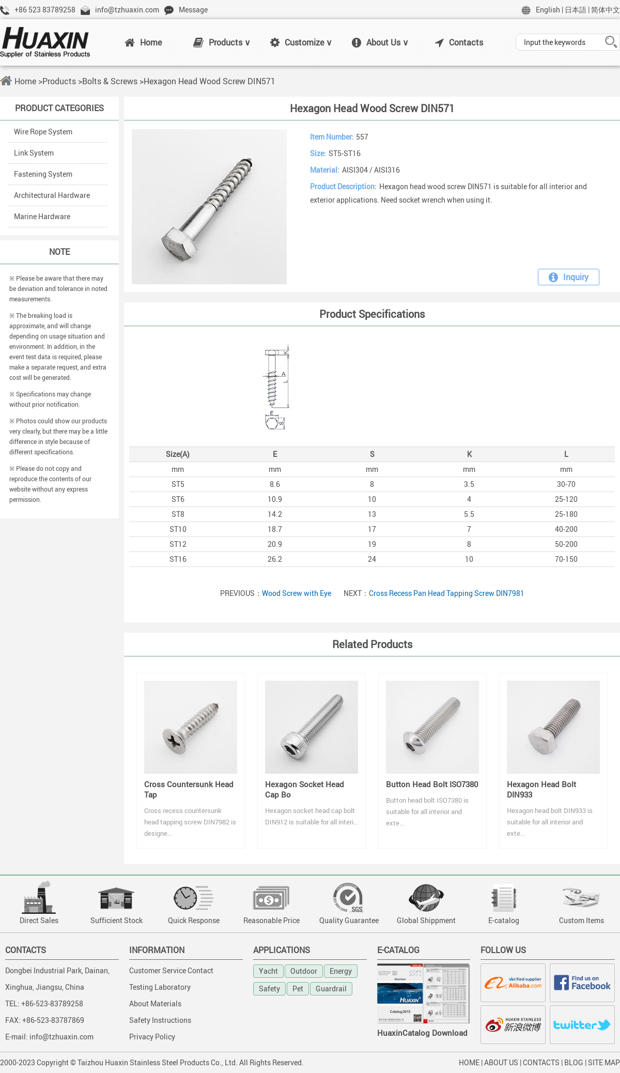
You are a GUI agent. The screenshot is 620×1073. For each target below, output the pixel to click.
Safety (269, 988)
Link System (34, 153)
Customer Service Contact (171, 970)
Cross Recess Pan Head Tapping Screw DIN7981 (446, 593)
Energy (341, 971)
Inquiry (568, 277)
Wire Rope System (43, 131)
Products (59, 81)
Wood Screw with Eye (296, 593)
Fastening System (43, 174)
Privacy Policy (152, 1036)
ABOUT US (501, 1062)
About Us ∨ (380, 42)
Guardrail (331, 988)
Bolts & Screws (109, 81)
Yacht (268, 971)
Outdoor (303, 971)
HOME (469, 1062)
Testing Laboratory (160, 987)
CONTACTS (541, 1062)
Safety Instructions (160, 1020)
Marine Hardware (42, 216)
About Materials (155, 1003)
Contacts (459, 42)
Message (193, 9)
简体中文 (605, 9)
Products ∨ (222, 42)
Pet (297, 988)
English (548, 9)
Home (143, 42)
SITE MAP (604, 1062)
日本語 (575, 9)
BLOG (573, 1062)
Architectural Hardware (52, 195)
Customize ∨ (301, 42)
